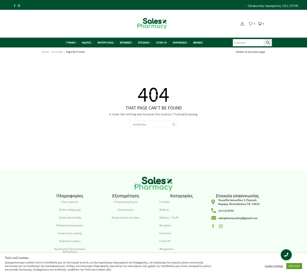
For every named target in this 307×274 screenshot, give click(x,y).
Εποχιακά (165, 233)
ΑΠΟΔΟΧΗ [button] (294, 266)
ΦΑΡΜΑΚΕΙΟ (181, 42)
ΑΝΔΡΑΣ (88, 42)
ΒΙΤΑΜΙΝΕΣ (127, 42)
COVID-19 (162, 42)
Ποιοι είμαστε (69, 202)
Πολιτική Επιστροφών (69, 225)
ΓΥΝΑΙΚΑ (72, 42)
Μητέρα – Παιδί (169, 217)
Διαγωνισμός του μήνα (126, 217)
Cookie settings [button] (274, 266)
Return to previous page (251, 52)
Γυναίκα (164, 202)
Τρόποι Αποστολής (70, 217)
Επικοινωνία (125, 209)
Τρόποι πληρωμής (70, 209)
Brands (198, 42)
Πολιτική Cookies (69, 241)
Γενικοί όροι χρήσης (70, 233)
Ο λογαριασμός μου (126, 202)
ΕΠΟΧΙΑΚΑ (145, 42)
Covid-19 (164, 241)
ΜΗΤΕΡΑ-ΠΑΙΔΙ (107, 42)
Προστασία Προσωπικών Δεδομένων (70, 250)
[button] (286, 254)
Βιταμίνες (165, 225)
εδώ (108, 269)
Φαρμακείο (166, 249)
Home (45, 52)
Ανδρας (164, 209)
